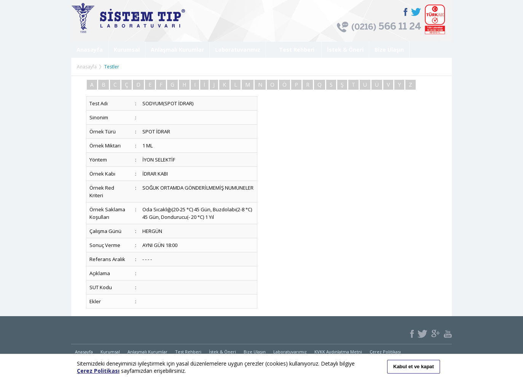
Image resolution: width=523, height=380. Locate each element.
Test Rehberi (293, 49)
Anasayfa (90, 49)
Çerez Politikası (385, 352)
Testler (111, 66)
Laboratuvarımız (237, 49)
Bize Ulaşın (389, 49)
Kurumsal (127, 49)
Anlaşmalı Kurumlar (177, 49)
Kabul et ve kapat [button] (413, 366)
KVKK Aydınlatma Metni (338, 352)
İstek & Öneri (345, 49)
